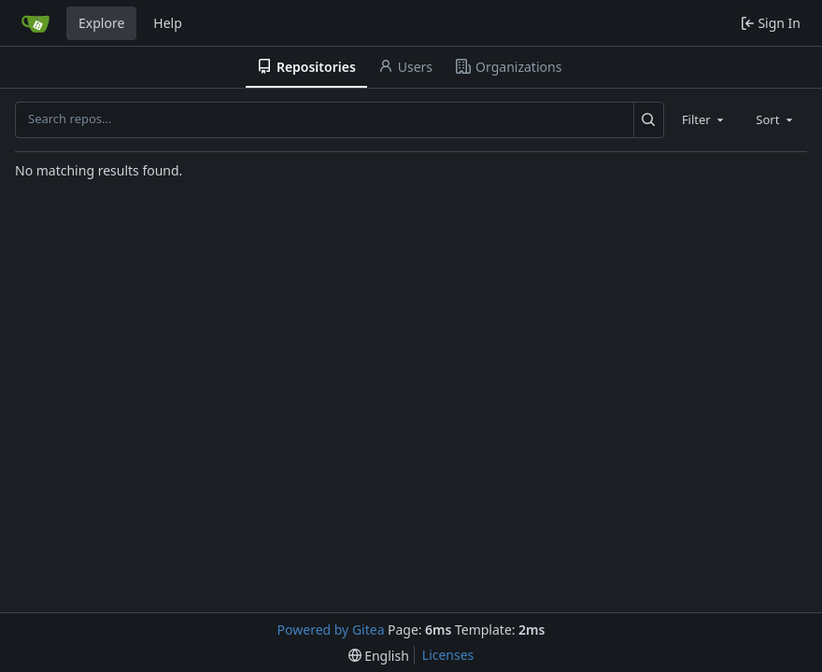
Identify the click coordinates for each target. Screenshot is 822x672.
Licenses (448, 655)
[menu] (378, 656)
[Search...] (648, 119)
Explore (101, 23)
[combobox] (704, 119)
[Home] (35, 23)
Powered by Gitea (331, 629)
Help (167, 23)
